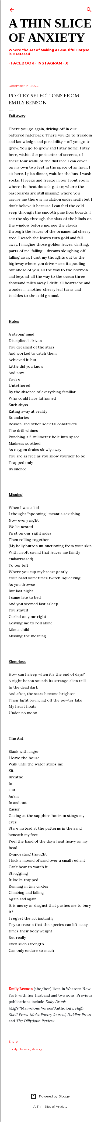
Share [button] (13, 1041)
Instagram (47, 63)
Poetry (37, 1049)
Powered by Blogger (50, 1096)
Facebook (20, 63)
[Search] (89, 8)
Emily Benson (21, 988)
